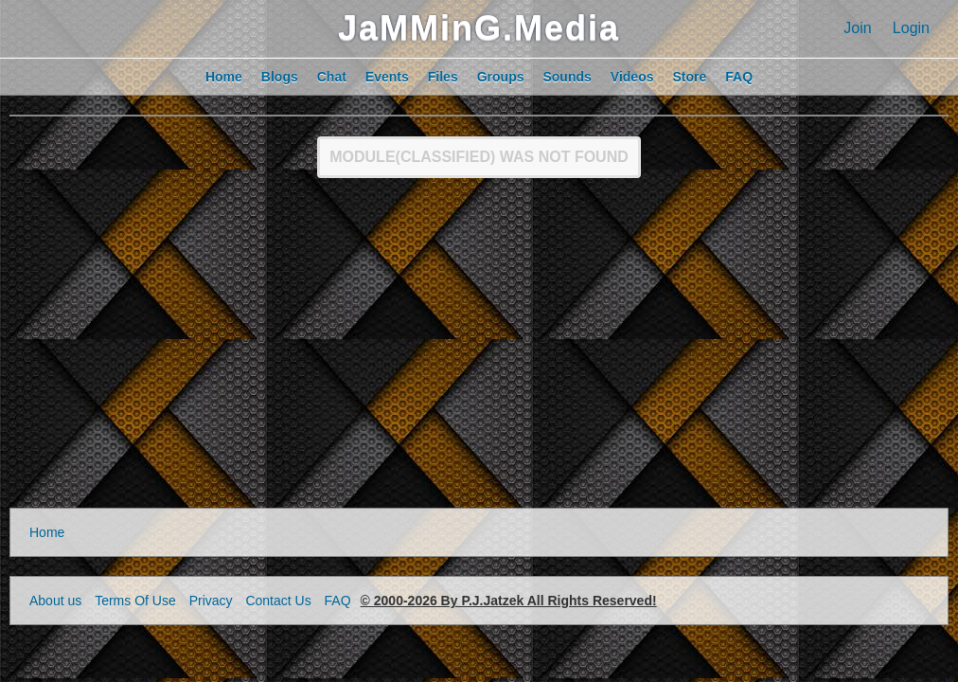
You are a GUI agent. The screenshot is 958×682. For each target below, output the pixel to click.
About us (55, 600)
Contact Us (277, 600)
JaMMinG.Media (479, 28)
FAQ (338, 600)
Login (911, 28)
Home (46, 532)
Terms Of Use (135, 600)
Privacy (211, 600)
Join (857, 28)
